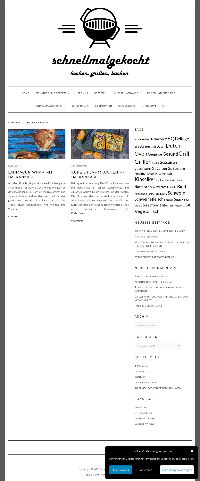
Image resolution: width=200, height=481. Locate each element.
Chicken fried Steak (157, 276)
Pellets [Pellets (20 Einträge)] (172, 187)
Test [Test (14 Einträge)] (171, 205)
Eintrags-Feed (143, 412)
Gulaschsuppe (153, 305)
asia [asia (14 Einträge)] (137, 139)
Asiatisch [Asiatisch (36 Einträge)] (146, 139)
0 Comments (14, 216)
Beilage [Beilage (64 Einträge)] (182, 138)
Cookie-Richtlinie (145, 382)
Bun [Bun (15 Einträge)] (137, 146)
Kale (88, 474)
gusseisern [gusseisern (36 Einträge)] (143, 168)
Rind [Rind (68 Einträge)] (181, 186)
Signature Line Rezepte (52, 93)
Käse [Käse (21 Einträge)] (168, 180)
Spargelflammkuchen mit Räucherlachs (160, 231)
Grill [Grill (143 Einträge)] (184, 153)
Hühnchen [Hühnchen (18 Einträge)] (151, 173)
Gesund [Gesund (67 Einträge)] (170, 154)
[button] (192, 451)
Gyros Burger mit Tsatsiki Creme (154, 257)
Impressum (149, 106)
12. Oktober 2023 (79, 165)
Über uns (82, 93)
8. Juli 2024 (13, 165)
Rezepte (101, 93)
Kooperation (103, 106)
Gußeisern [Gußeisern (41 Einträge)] (176, 168)
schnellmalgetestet (50, 106)
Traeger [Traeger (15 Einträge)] (178, 205)
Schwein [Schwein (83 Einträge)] (176, 193)
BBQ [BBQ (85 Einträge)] (169, 138)
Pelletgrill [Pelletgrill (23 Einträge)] (162, 187)
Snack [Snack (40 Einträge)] (178, 199)
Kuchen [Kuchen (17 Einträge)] (160, 180)
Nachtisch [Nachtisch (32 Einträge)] (142, 187)
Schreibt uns (80, 106)
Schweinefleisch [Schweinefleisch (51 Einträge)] (149, 199)
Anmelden (141, 407)
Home (25, 93)
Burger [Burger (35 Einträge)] (144, 146)
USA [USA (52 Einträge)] (186, 204)
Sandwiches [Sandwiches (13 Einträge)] (153, 193)
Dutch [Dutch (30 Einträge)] (160, 146)
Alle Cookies (121, 470)
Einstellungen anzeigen (177, 470)
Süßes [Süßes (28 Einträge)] (164, 205)
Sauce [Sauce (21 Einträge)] (163, 193)
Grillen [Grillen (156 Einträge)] (143, 161)
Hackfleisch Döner (146, 236)
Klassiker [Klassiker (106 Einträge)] (145, 179)
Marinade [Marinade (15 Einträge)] (177, 180)
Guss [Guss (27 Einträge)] (155, 162)
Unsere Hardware (127, 93)
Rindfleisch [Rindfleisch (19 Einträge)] (141, 193)
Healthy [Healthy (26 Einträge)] (140, 173)
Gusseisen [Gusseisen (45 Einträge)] (168, 162)
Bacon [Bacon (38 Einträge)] (159, 139)
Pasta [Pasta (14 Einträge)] (152, 187)
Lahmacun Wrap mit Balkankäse (30, 174)
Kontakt (140, 377)
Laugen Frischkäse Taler (150, 251)
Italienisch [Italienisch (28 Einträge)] (165, 173)
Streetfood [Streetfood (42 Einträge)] (149, 205)
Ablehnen (146, 470)
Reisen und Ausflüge (162, 93)
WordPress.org (144, 424)
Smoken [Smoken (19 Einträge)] (168, 199)
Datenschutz (126, 106)
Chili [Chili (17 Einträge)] (153, 146)
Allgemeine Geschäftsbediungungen (158, 388)
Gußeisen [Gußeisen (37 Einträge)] (159, 168)
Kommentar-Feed (145, 418)
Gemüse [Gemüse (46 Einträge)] (155, 154)
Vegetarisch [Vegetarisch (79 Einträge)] (147, 211)
